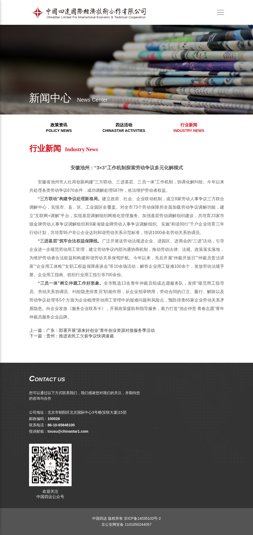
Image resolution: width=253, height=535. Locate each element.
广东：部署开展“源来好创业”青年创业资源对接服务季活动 (109, 330)
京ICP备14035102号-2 (142, 518)
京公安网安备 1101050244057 (126, 524)
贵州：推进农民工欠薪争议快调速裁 (89, 336)
